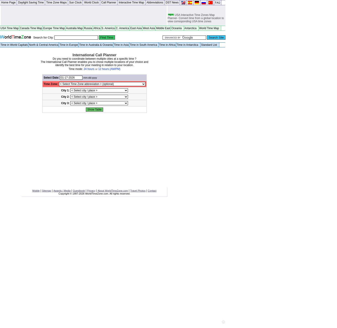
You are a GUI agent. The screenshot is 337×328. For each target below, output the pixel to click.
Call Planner (108, 2)
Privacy (91, 190)
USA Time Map (9, 28)
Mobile (36, 190)
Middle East (163, 28)
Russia (88, 28)
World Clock (91, 2)
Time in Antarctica (188, 44)
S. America (108, 28)
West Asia (149, 28)
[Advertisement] (84, 15)
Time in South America (144, 44)
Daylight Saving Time (31, 2)
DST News (172, 2)
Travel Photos (138, 190)
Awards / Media (62, 190)
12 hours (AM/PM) (109, 69)
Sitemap (46, 190)
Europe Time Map (54, 28)
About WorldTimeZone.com (113, 190)
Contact (152, 190)
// (102, 84)
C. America (122, 28)
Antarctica (191, 28)
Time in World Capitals (14, 44)
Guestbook (79, 190)
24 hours (89, 69)
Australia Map (74, 28)
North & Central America (43, 44)
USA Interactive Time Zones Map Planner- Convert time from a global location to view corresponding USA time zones (196, 18)
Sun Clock (75, 2)
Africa (96, 28)
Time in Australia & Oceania (96, 44)
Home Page (8, 2)
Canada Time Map (31, 28)
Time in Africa (167, 44)
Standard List (209, 44)
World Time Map (210, 28)
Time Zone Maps (56, 2)
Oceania (177, 28)
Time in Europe (68, 44)
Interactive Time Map (131, 2)
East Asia (136, 28)
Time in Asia (121, 44)
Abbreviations (155, 2)
